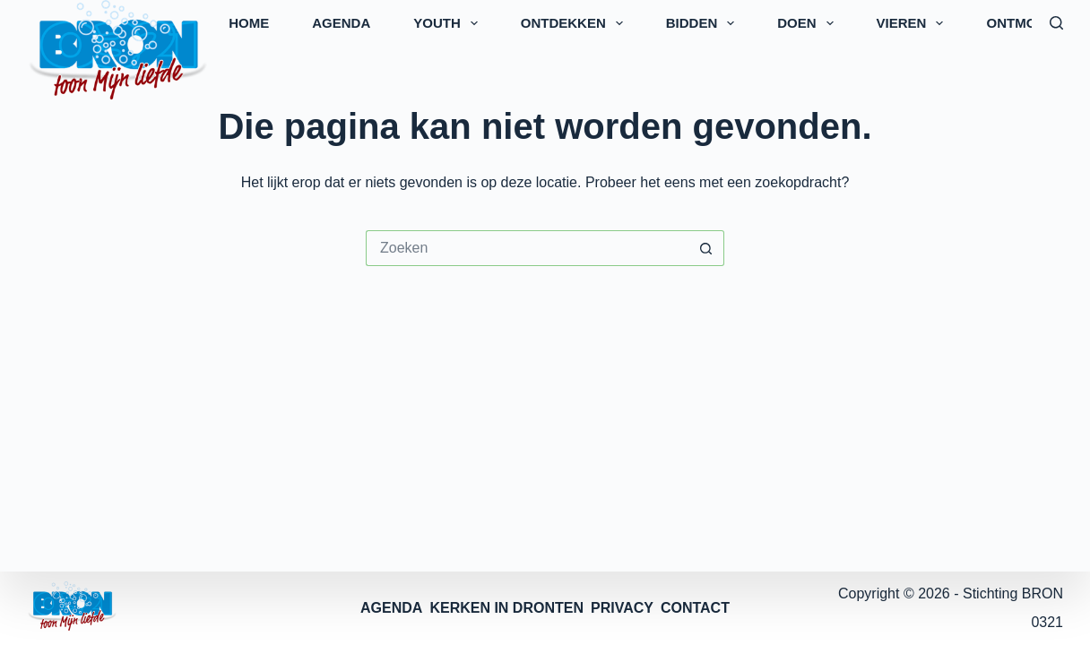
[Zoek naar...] (527, 248)
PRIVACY (622, 607)
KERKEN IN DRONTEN (506, 607)
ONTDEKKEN (575, 23)
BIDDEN (704, 23)
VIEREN (914, 23)
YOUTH (449, 23)
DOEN (808, 23)
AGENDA (341, 22)
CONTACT (695, 607)
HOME (249, 22)
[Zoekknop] (706, 248)
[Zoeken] (1056, 23)
